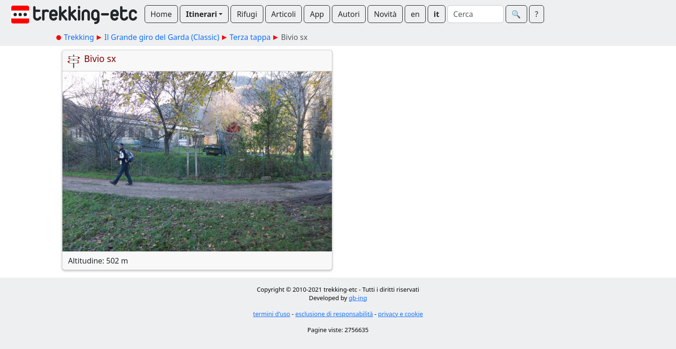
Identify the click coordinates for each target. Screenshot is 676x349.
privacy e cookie (400, 314)
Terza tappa (250, 37)
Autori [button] (349, 14)
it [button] (436, 14)
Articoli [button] (283, 14)
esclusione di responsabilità (334, 314)
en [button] (415, 14)
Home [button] (161, 14)
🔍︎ (516, 14)
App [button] (317, 14)
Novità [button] (385, 14)
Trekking (79, 37)
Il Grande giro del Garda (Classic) (161, 37)
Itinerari (201, 14)
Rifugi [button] (247, 14)
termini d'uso (271, 314)
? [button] (536, 14)
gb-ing (358, 298)
